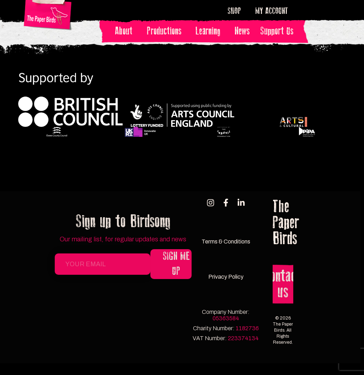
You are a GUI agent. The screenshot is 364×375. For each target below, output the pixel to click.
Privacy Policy (225, 276)
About (125, 31)
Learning (210, 31)
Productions (166, 31)
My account (271, 11)
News (242, 31)
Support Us (276, 31)
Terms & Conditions (226, 240)
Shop (236, 11)
